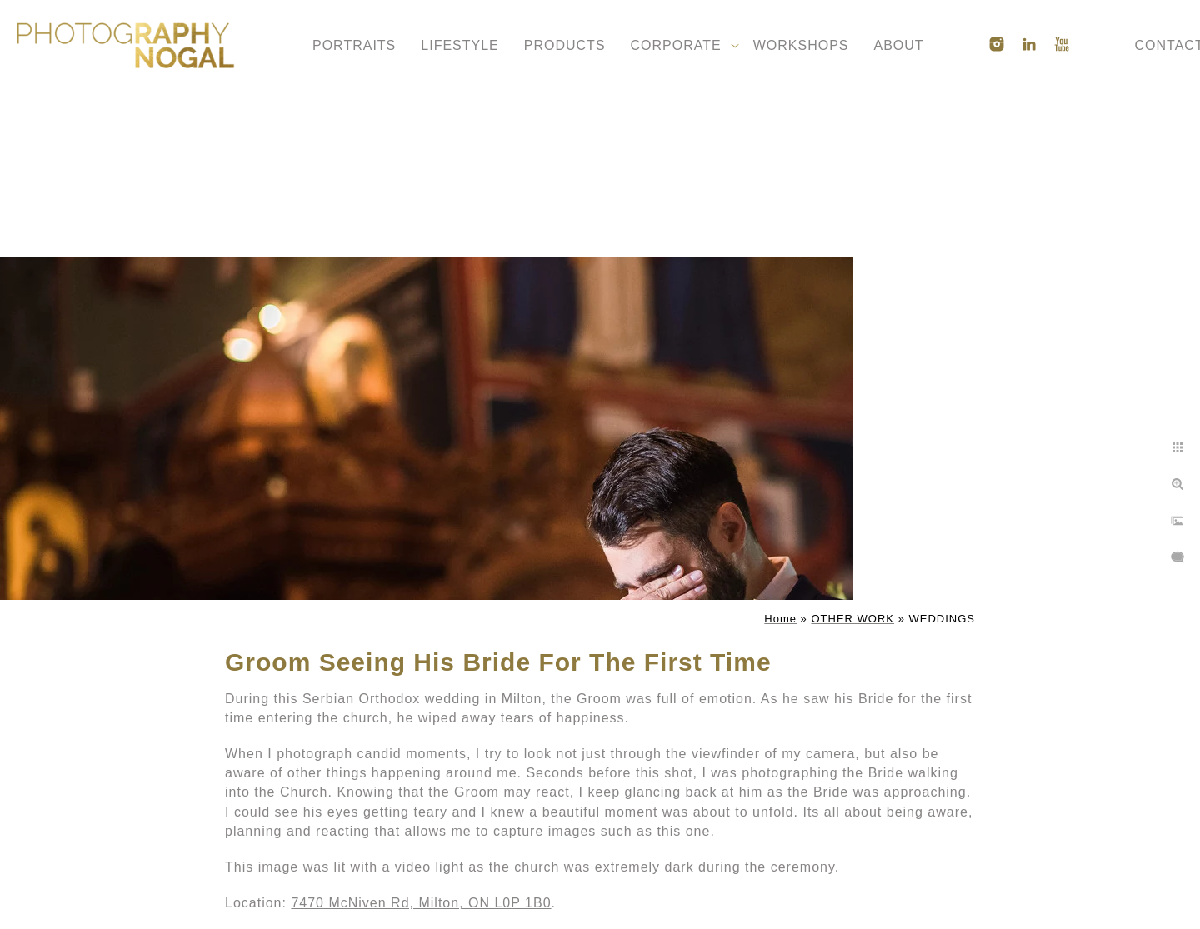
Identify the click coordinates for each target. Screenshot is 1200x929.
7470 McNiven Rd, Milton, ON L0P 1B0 (421, 903)
